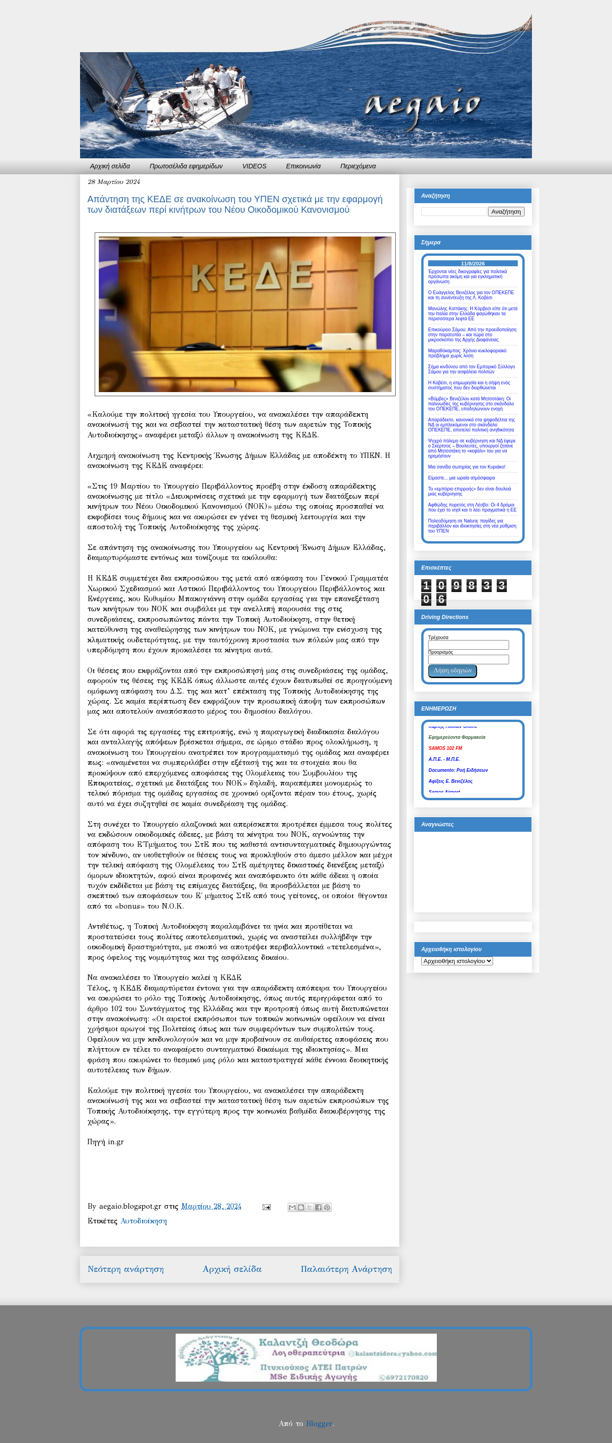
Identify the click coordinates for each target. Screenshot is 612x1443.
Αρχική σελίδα (110, 166)
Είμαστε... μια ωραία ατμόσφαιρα (461, 477)
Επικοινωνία (303, 166)
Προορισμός (440, 652)
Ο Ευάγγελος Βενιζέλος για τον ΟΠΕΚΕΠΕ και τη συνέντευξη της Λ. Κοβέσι (471, 295)
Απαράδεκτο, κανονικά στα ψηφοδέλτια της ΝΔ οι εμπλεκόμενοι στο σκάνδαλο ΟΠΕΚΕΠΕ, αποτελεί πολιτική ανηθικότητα (471, 424)
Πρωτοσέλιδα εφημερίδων (186, 166)
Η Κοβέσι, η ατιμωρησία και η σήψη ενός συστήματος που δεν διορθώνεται (469, 385)
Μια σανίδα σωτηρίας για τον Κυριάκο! (466, 466)
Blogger (319, 1423)
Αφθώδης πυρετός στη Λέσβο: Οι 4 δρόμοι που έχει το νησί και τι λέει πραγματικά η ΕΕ (472, 507)
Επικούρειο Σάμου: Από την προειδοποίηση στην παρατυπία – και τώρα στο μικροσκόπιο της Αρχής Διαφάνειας (472, 334)
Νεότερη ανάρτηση (125, 1269)
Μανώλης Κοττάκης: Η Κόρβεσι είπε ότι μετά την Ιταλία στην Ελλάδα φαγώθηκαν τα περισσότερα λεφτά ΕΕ (473, 313)
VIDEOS (254, 166)
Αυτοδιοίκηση (143, 1221)
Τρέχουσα (438, 637)
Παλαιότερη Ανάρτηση (346, 1269)
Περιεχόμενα (358, 166)
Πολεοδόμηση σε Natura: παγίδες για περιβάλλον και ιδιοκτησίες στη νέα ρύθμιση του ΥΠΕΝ (472, 525)
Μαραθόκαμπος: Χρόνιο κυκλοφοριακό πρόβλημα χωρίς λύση (467, 353)
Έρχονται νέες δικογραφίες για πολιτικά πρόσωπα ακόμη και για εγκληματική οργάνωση (467, 276)
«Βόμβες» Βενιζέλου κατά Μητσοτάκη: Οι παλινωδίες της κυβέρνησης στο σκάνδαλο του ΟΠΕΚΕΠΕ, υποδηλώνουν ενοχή (471, 403)
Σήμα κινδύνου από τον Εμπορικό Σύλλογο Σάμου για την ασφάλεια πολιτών (471, 369)
